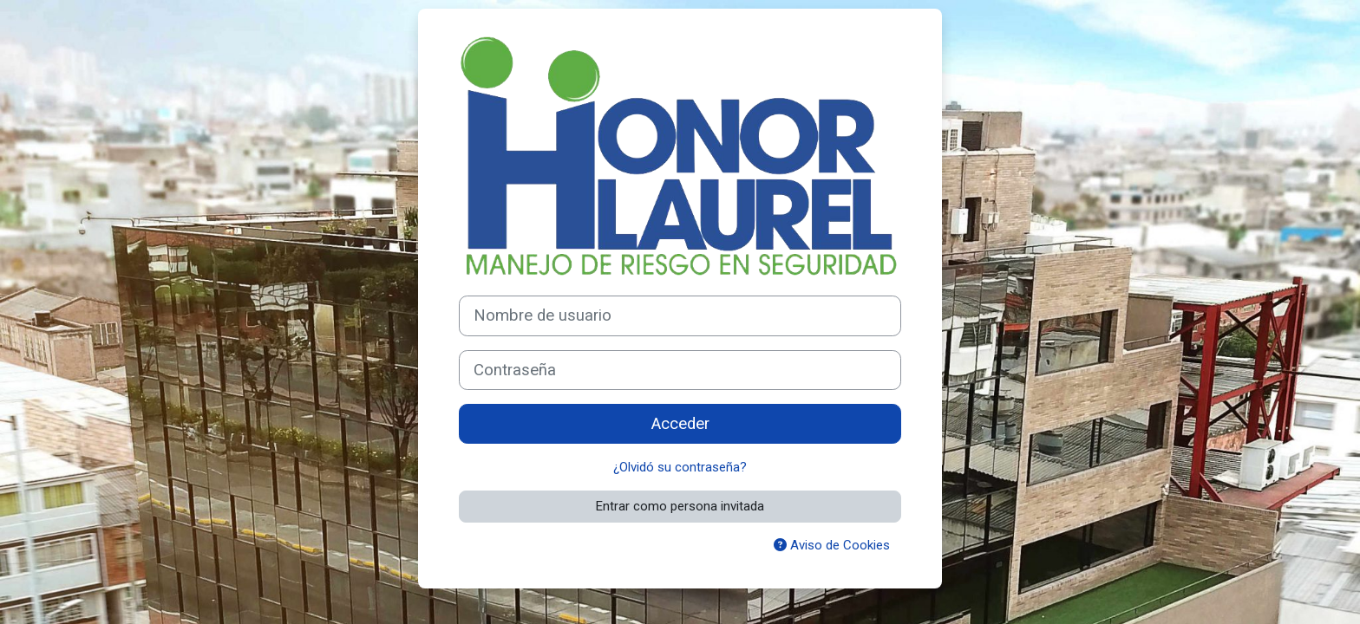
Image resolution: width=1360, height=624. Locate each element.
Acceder (680, 423)
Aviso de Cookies (832, 545)
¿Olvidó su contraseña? (680, 467)
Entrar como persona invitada (680, 506)
